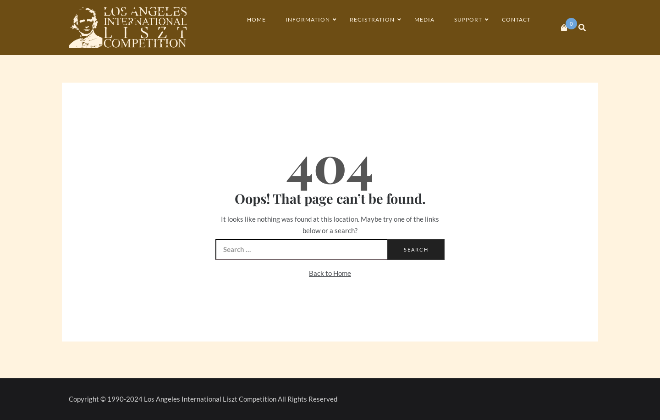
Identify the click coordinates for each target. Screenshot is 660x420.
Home (256, 19)
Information (308, 19)
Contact (516, 19)
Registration (372, 19)
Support (468, 19)
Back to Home (330, 273)
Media (424, 19)
